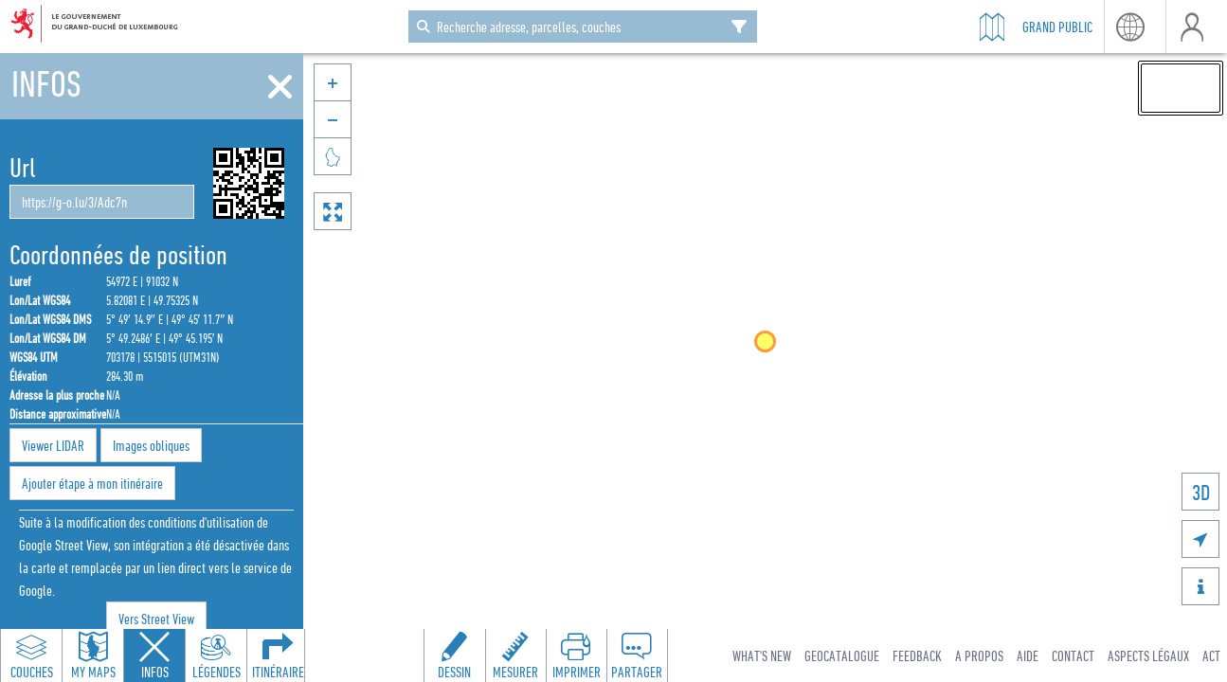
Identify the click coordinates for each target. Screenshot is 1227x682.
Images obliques (151, 445)
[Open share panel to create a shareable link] (636, 655)
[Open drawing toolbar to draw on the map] (454, 655)
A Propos (979, 655)
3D (1201, 492)
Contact (1073, 655)
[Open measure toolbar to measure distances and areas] (515, 655)
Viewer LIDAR (53, 445)
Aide (1027, 655)
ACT (1211, 655)
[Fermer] (280, 87)
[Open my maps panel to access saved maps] (93, 655)
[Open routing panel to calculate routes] (277, 655)
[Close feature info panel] (154, 655)
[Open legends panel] (216, 655)
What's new (761, 655)
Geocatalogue (841, 655)
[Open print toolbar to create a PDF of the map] (576, 655)
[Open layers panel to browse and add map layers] (31, 655)
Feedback (917, 655)
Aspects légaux (1148, 655)
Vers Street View (156, 618)
